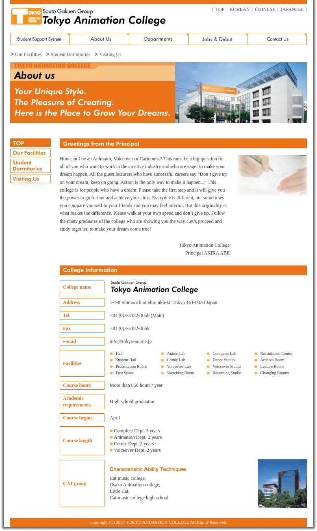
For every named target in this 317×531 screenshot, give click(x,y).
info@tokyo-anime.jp (131, 341)
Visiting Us (110, 54)
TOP (219, 9)
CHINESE (265, 9)
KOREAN (240, 9)
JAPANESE (292, 9)
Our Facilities (28, 54)
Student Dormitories (71, 54)
